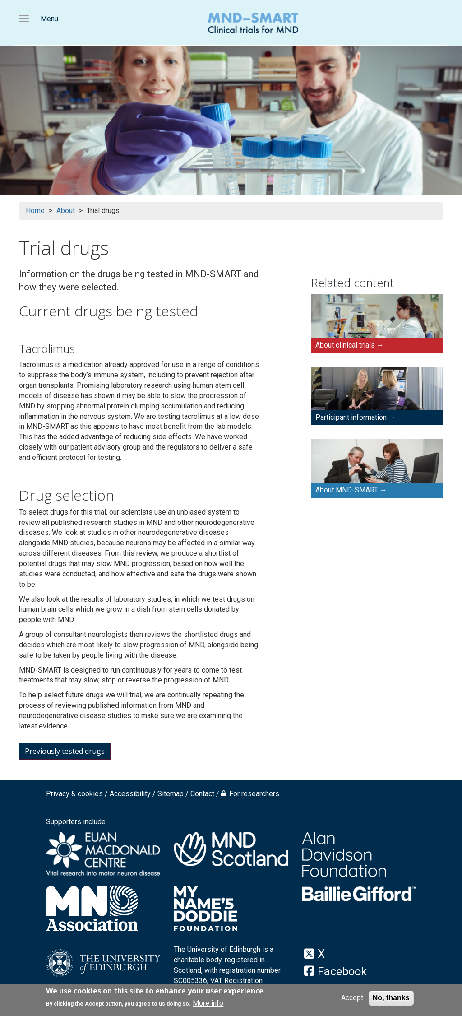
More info (208, 1004)
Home (35, 210)
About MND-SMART (346, 490)
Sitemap (170, 793)
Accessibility (130, 793)
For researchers (254, 793)
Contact (202, 793)
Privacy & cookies (74, 793)
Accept (352, 999)
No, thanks (391, 999)
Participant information (351, 417)
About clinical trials (345, 345)
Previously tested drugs (65, 751)
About (65, 210)
